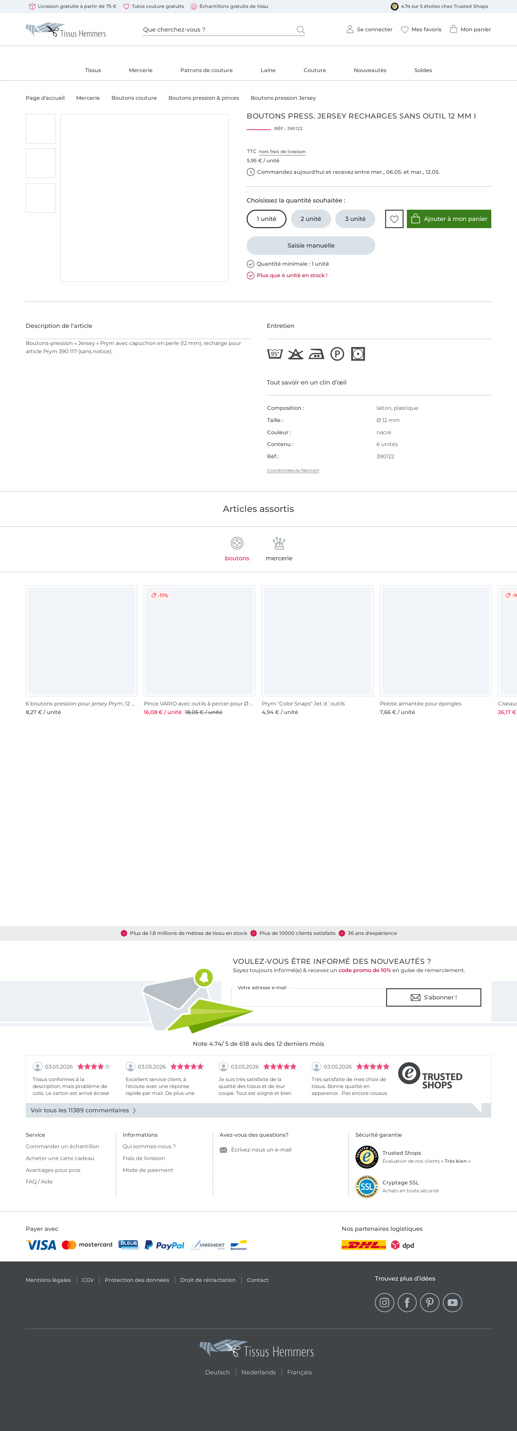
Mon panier (470, 27)
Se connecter (369, 27)
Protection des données (137, 1280)
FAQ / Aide (39, 1182)
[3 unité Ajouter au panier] (355, 219)
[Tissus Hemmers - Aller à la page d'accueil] (257, 1350)
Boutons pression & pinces (203, 98)
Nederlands (259, 1371)
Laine (268, 70)
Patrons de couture (206, 70)
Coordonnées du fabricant (293, 470)
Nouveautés (370, 70)
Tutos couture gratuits (153, 6)
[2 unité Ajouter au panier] (311, 219)
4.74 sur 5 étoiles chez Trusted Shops (439, 7)
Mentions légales (48, 1280)
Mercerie (141, 70)
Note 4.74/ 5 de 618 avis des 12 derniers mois (258, 1043)
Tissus (93, 70)
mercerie (279, 549)
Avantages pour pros (53, 1170)
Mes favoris (421, 27)
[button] (394, 219)
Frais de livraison (144, 1158)
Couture (315, 70)
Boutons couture (134, 98)
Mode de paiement (148, 1170)
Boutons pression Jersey (283, 98)
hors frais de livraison (282, 151)
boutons (237, 549)
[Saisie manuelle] (311, 245)
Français (300, 1371)
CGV (88, 1280)
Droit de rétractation (208, 1280)
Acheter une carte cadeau (60, 1158)
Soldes (423, 70)
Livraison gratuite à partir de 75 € (72, 6)
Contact (258, 1280)
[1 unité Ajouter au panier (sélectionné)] (267, 219)
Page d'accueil (45, 98)
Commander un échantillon (62, 1146)
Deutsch (214, 1371)
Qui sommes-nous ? (149, 1146)
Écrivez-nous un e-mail (255, 1150)
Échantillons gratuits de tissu (229, 6)
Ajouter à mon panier (449, 218)
